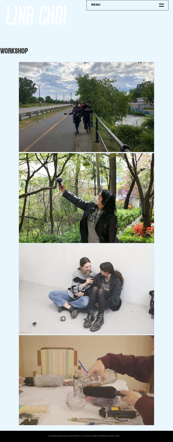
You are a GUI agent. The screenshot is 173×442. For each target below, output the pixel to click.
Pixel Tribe (114, 436)
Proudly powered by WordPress (64, 436)
